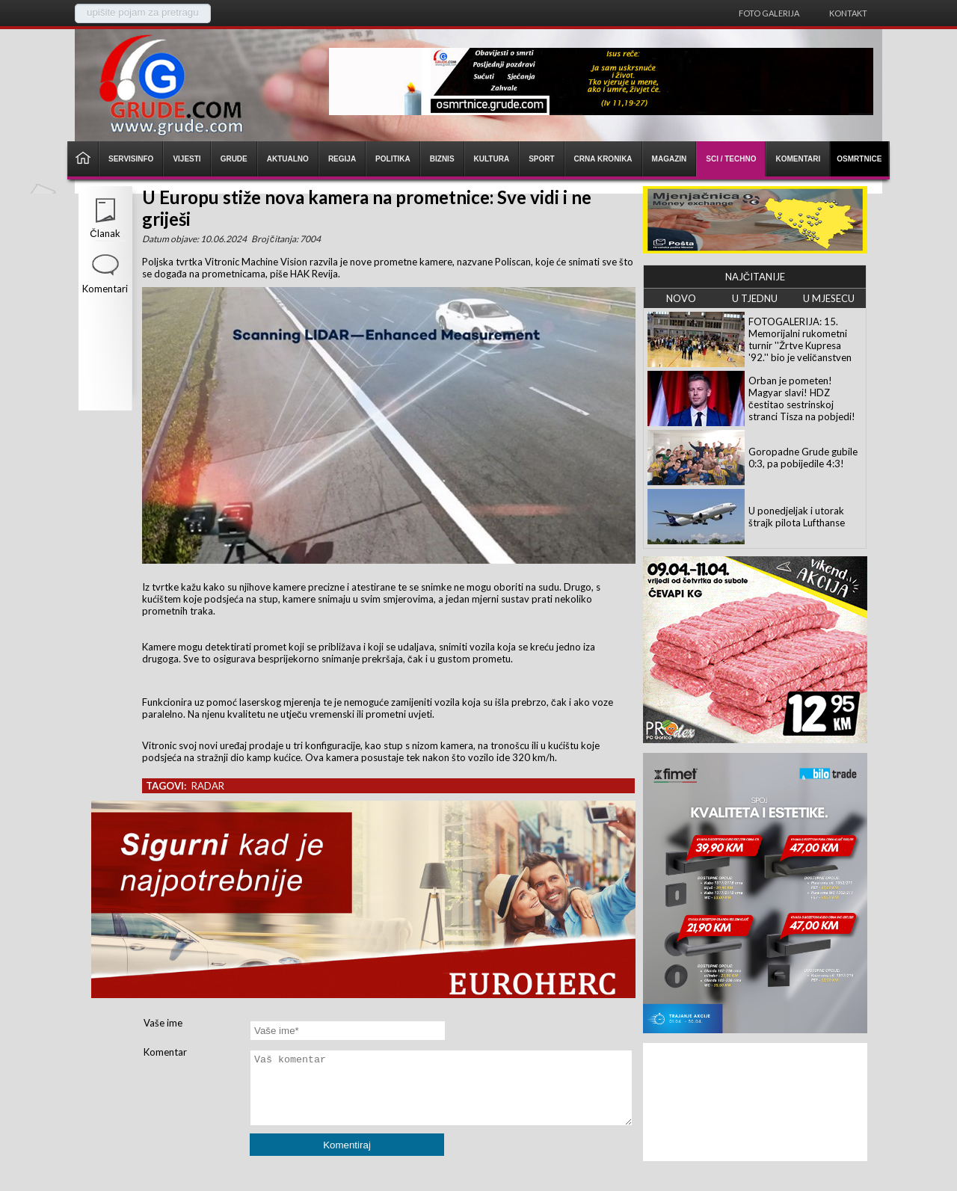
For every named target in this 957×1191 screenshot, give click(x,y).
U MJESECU (829, 298)
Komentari (105, 289)
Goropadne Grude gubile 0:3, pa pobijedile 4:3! (803, 458)
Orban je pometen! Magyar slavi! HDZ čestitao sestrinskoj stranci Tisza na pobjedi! (801, 398)
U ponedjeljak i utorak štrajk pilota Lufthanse (796, 517)
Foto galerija (769, 13)
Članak (105, 233)
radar (207, 786)
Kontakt (848, 13)
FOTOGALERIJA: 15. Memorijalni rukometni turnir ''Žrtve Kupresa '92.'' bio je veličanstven (800, 339)
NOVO (681, 298)
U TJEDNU (755, 298)
